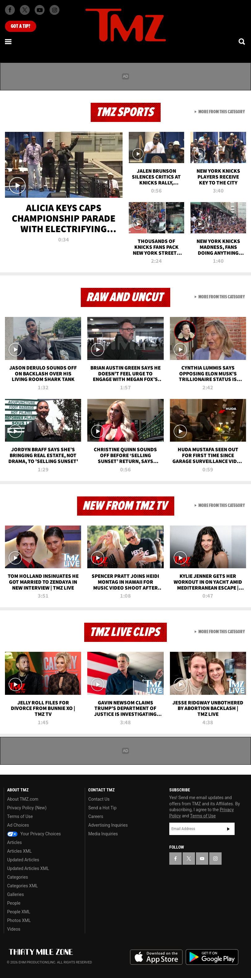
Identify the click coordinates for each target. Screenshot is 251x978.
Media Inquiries (103, 833)
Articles (14, 842)
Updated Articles (23, 859)
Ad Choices (18, 825)
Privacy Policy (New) (26, 807)
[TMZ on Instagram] (54, 10)
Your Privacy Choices (34, 833)
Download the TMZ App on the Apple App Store (156, 957)
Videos (13, 929)
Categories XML (22, 885)
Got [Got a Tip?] (20, 26)
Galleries (15, 894)
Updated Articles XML (28, 868)
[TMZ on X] (25, 10)
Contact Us (99, 799)
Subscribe (228, 829)
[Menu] (8, 41)
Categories (17, 877)
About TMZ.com (22, 799)
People (13, 903)
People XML (18, 911)
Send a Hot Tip (102, 807)
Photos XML (19, 920)
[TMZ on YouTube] (202, 858)
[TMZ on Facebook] (10, 10)
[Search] (242, 41)
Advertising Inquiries (108, 825)
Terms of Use (20, 816)
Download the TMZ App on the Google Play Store (212, 957)
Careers (95, 816)
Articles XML (19, 851)
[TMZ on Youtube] (40, 10)
